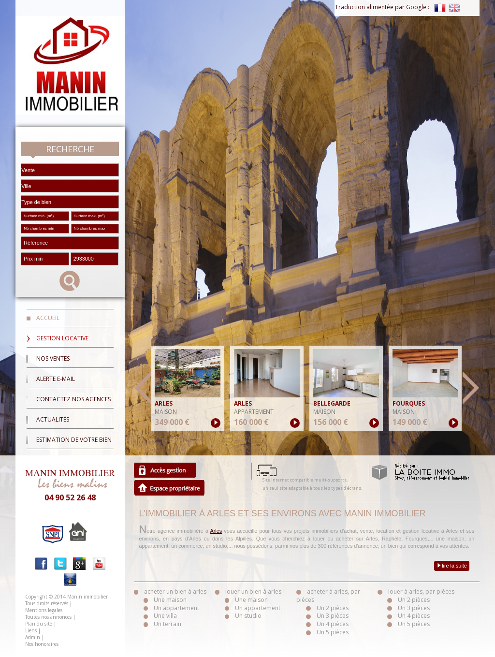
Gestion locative (62, 338)
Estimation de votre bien (74, 440)
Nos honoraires (41, 644)
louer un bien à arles (253, 591)
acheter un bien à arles (175, 591)
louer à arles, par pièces (421, 591)
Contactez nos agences (73, 399)
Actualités (52, 419)
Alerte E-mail (55, 379)
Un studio (248, 616)
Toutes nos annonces (48, 616)
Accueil (47, 318)
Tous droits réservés (46, 603)
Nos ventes (53, 358)
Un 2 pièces (333, 608)
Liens (31, 630)
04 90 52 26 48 (70, 497)
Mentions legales (43, 610)
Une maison (170, 600)
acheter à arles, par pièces (328, 595)
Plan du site (38, 623)
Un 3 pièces (333, 616)
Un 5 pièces (333, 632)
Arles (216, 531)
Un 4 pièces (333, 624)
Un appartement (176, 608)
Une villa (165, 616)
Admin (32, 637)
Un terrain (167, 624)
